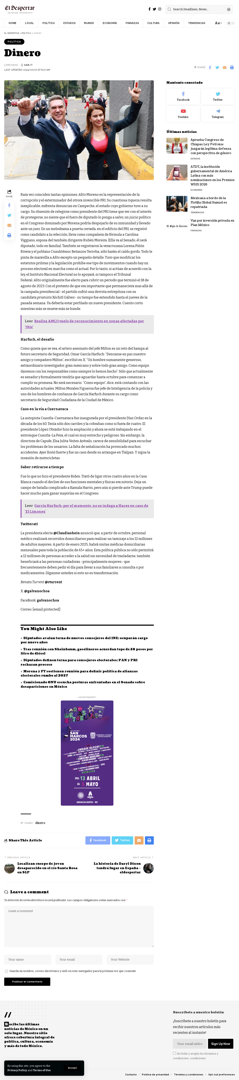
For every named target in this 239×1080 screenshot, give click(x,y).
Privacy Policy (17, 1070)
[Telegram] (218, 113)
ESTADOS (195, 158)
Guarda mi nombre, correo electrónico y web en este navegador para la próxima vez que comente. (73, 971)
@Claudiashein (66, 533)
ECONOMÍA (196, 189)
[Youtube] (183, 113)
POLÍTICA (14, 41)
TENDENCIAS (197, 211)
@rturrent (54, 582)
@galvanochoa (37, 591)
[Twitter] (154, 9)
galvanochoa (48, 600)
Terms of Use (42, 1070)
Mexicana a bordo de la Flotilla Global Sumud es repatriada (209, 201)
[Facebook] (149, 9)
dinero (40, 823)
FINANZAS (196, 230)
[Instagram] (159, 9)
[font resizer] (218, 23)
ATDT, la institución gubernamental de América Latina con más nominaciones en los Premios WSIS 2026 (213, 175)
